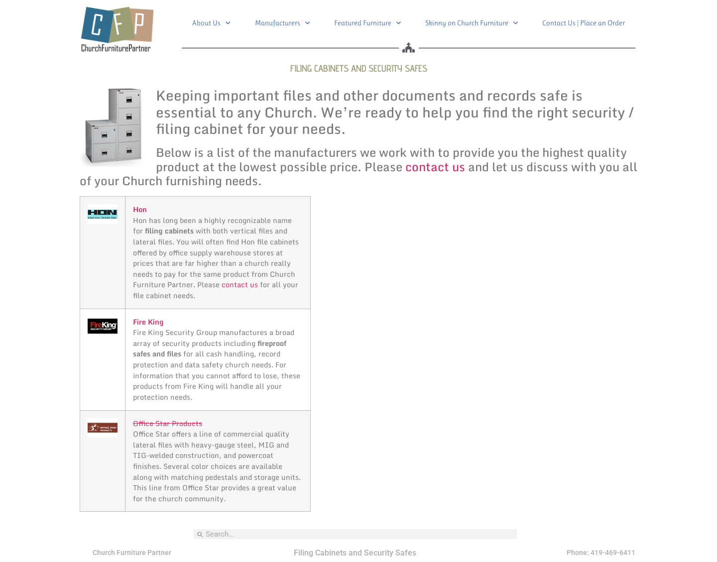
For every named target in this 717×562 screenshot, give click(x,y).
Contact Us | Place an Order (583, 22)
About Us (211, 23)
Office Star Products (167, 423)
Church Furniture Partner (132, 553)
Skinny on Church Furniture (471, 23)
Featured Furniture (367, 23)
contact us (435, 166)
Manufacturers (282, 23)
